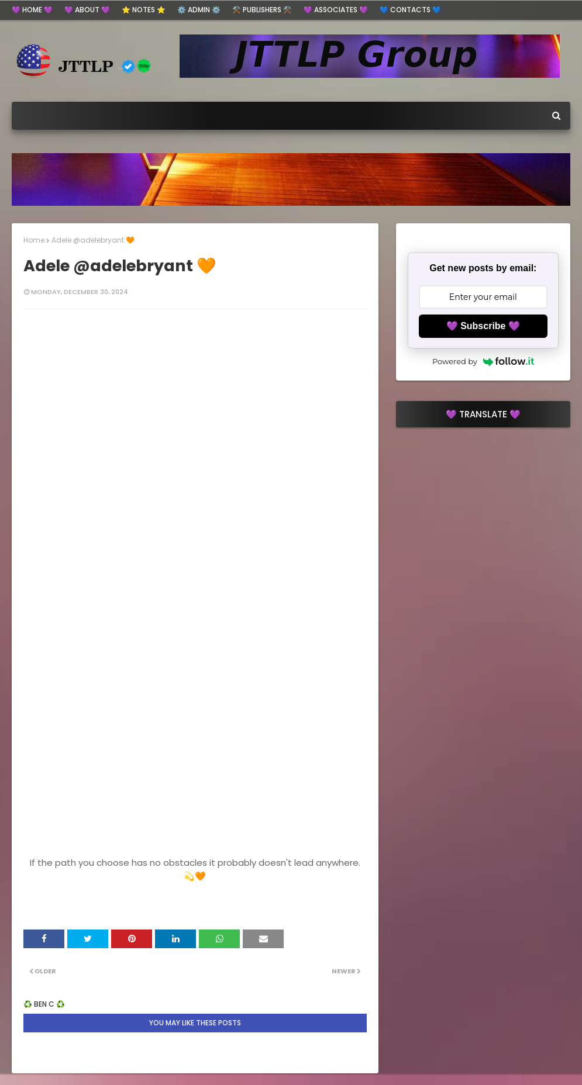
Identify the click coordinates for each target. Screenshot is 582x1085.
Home (33, 240)
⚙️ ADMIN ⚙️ (199, 10)
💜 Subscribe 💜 (483, 326)
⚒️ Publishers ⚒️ (262, 10)
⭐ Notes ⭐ (144, 10)
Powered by (483, 361)
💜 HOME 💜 (32, 10)
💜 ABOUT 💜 (87, 10)
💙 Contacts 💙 (410, 10)
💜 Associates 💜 (336, 10)
